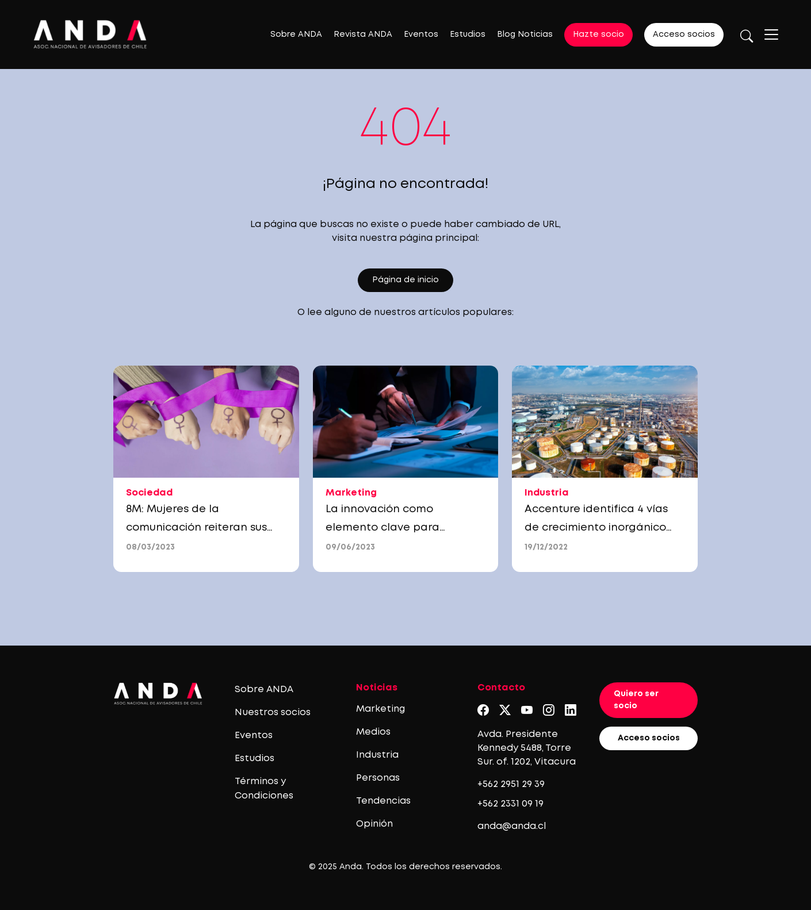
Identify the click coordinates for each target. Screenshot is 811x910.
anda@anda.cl (511, 826)
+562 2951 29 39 (511, 784)
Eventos (421, 34)
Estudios (467, 34)
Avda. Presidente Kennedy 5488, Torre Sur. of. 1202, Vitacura (526, 748)
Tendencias (383, 801)
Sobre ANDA (296, 34)
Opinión (374, 824)
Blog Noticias (525, 34)
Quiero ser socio (636, 699)
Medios (373, 732)
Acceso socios (684, 34)
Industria (377, 755)
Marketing (380, 709)
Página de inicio (405, 280)
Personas (378, 778)
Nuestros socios (273, 712)
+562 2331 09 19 (510, 804)
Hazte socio (598, 34)
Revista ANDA (363, 34)
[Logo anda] (90, 34)
